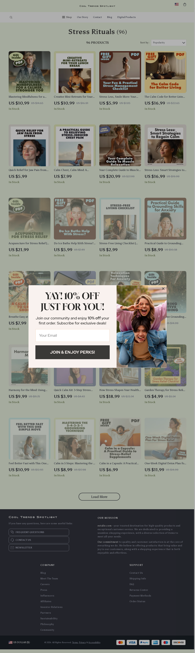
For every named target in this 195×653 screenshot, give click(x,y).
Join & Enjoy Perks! (72, 352)
